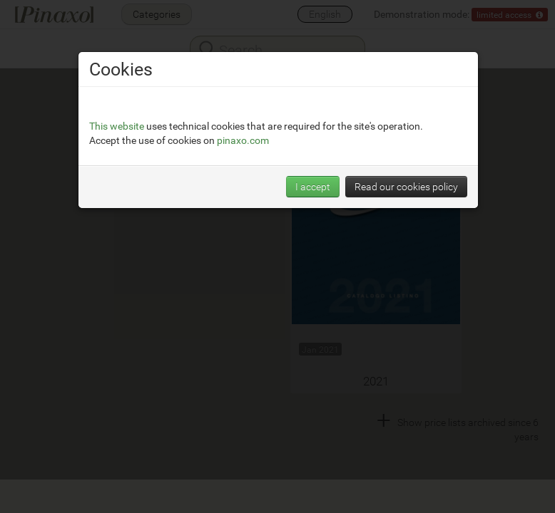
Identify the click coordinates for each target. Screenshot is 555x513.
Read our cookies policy (406, 186)
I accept (312, 186)
